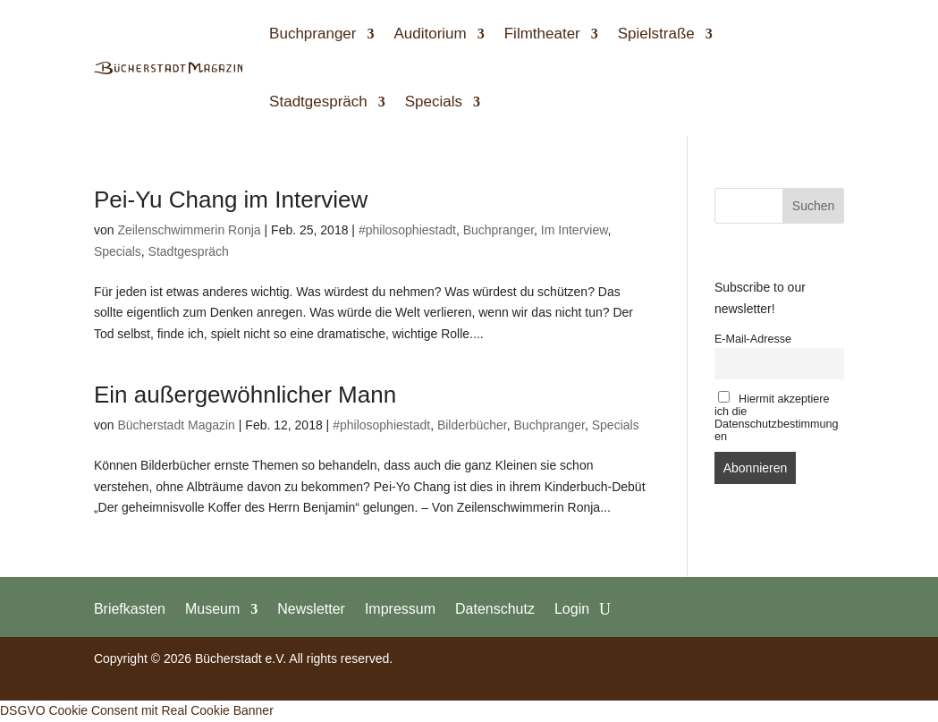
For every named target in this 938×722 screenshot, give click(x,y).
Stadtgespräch (318, 101)
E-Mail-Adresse (752, 339)
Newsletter (311, 608)
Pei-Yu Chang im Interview (231, 199)
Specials (433, 101)
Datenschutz (495, 608)
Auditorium (429, 33)
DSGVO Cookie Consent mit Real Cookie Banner (137, 710)
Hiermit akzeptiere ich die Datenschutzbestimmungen (776, 417)
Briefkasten (129, 608)
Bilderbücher (472, 425)
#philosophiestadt (407, 230)
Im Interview (574, 230)
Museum (212, 608)
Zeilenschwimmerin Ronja (188, 230)
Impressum (400, 608)
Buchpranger (312, 33)
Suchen (813, 206)
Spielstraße (656, 33)
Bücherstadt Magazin (176, 425)
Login (571, 608)
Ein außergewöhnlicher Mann (245, 394)
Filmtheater (542, 33)
